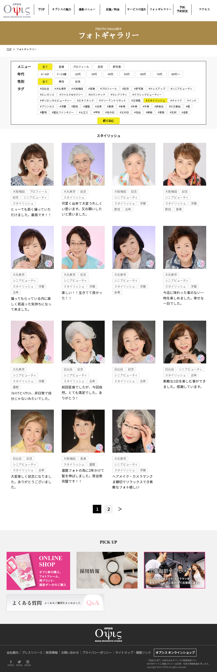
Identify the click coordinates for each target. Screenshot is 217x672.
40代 (110, 74)
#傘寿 (122, 106)
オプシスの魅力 (61, 9)
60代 (143, 74)
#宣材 (173, 112)
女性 (78, 81)
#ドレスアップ (157, 88)
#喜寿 (110, 106)
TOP (41, 9)
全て (45, 67)
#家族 (161, 112)
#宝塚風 (135, 100)
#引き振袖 (175, 106)
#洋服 (63, 106)
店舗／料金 (113, 9)
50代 (127, 74)
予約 (182, 9)
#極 (188, 106)
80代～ (175, 74)
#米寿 (134, 106)
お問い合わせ (70, 652)
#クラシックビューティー (147, 94)
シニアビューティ (35, 197)
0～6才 (45, 74)
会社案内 (12, 652)
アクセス (204, 9)
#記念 (125, 88)
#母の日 (109, 112)
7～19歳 (62, 74)
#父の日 (124, 112)
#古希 (98, 106)
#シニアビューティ (181, 88)
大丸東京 (69, 191)
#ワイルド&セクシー (71, 94)
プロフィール (81, 67)
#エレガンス (47, 94)
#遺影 (185, 112)
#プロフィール (108, 88)
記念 (100, 67)
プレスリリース (32, 652)
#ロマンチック (97, 94)
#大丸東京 (60, 88)
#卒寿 (146, 106)
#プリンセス (47, 106)
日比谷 (68, 369)
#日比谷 (44, 88)
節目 (117, 209)
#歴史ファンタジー (63, 112)
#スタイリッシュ (155, 100)
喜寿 (179, 209)
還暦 (16, 387)
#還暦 (86, 106)
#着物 (43, 112)
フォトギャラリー (160, 9)
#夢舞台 (159, 106)
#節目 (74, 106)
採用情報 (52, 652)
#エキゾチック (85, 100)
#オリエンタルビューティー (56, 100)
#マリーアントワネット (112, 100)
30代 (94, 74)
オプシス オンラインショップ (175, 652)
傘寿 (117, 292)
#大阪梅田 (77, 88)
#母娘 (137, 112)
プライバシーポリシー (97, 652)
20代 (78, 74)
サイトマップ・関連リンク (133, 652)
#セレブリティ (119, 94)
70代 (159, 74)
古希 (128, 209)
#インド (191, 100)
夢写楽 (117, 67)
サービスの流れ (136, 9)
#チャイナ (176, 100)
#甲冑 (96, 112)
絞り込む (108, 120)
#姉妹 (149, 112)
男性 (61, 81)
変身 (61, 67)
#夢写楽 (138, 88)
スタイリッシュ (23, 203)
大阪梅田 (19, 191)
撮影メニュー (87, 9)
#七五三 (83, 112)
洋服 (143, 203)
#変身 (91, 88)
